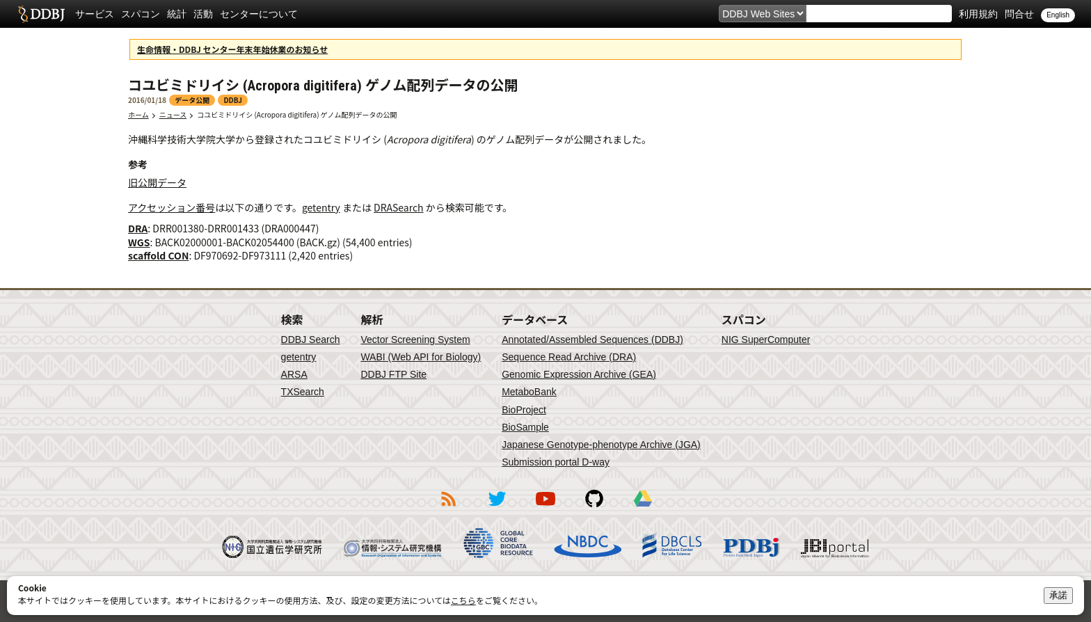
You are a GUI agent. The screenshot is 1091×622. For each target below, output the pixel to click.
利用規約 (978, 13)
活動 (203, 13)
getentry (321, 207)
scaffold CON (158, 255)
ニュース (173, 114)
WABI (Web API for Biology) (420, 356)
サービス (94, 13)
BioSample (525, 427)
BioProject (524, 409)
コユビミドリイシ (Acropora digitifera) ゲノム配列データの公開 (297, 114)
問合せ (1019, 13)
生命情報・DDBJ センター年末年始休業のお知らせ (232, 49)
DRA (138, 228)
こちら (463, 600)
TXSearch (302, 391)
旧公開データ (157, 182)
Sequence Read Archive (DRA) (569, 356)
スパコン (140, 13)
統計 (176, 13)
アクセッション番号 (171, 207)
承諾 (1058, 595)
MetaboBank (529, 391)
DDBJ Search (310, 339)
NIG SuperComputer (766, 339)
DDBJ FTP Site (393, 374)
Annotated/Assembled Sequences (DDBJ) (592, 339)
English (1057, 15)
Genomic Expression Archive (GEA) (579, 374)
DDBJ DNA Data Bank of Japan (41, 14)
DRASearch (399, 207)
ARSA (294, 374)
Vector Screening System (415, 339)
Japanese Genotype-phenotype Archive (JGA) (601, 444)
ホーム (138, 114)
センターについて (259, 13)
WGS (139, 242)
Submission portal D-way (556, 462)
